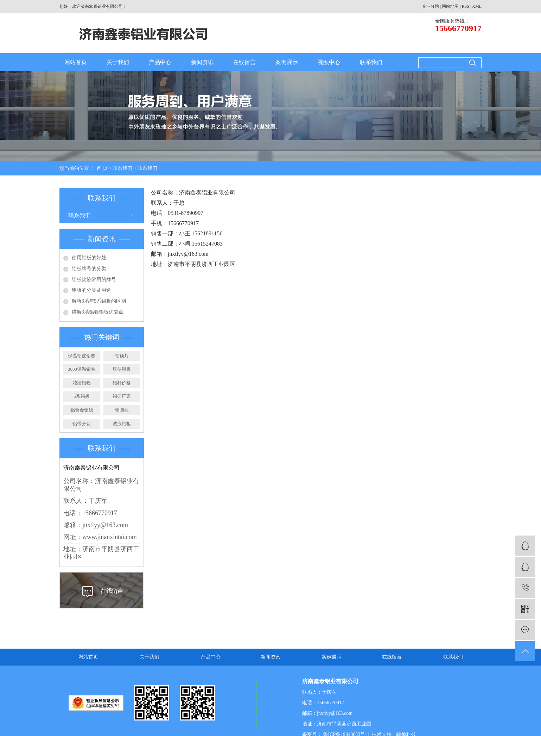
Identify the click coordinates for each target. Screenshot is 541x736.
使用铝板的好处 (89, 257)
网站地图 (450, 6)
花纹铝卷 (81, 382)
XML (477, 6)
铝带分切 (81, 423)
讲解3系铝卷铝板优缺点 (97, 312)
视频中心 (329, 62)
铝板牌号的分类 (89, 268)
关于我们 (118, 62)
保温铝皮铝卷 (81, 355)
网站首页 (75, 62)
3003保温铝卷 (81, 369)
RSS (465, 6)
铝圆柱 (122, 410)
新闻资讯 (202, 62)
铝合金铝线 (81, 410)
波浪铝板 (122, 423)
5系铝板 (82, 396)
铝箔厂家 (122, 396)
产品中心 (160, 62)
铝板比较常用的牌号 (94, 279)
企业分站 (430, 6)
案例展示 (286, 62)
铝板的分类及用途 (91, 290)
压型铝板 (122, 369)
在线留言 (244, 62)
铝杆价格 (122, 382)
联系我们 (371, 62)
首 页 (102, 168)
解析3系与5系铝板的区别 (99, 301)
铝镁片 (122, 355)
